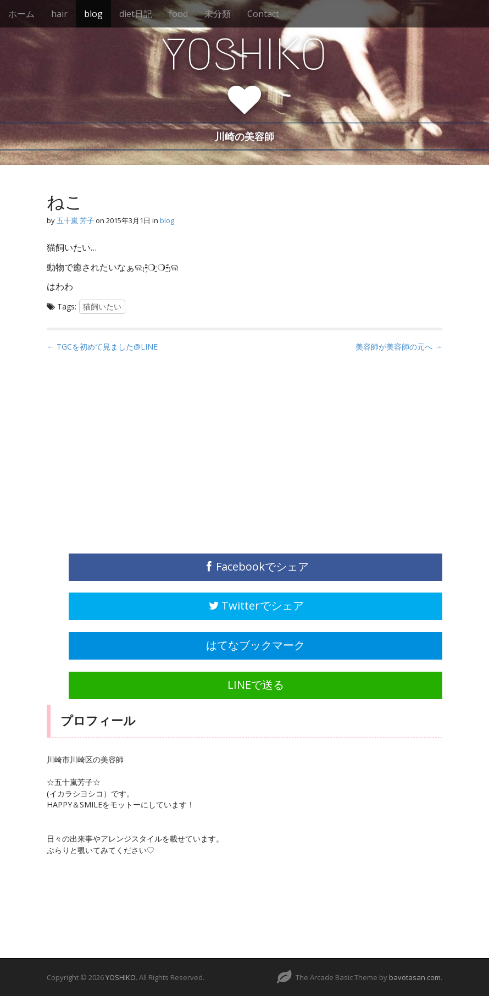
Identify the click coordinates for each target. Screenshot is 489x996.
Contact (263, 14)
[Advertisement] (129, 459)
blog (93, 14)
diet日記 (135, 14)
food (178, 14)
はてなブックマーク (255, 645)
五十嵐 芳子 (75, 220)
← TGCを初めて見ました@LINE (102, 346)
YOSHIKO (244, 54)
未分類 (217, 14)
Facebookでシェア (255, 566)
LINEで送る (255, 684)
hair (59, 14)
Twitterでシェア (255, 605)
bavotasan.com (415, 977)
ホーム (21, 14)
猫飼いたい (102, 306)
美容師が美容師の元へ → (398, 346)
